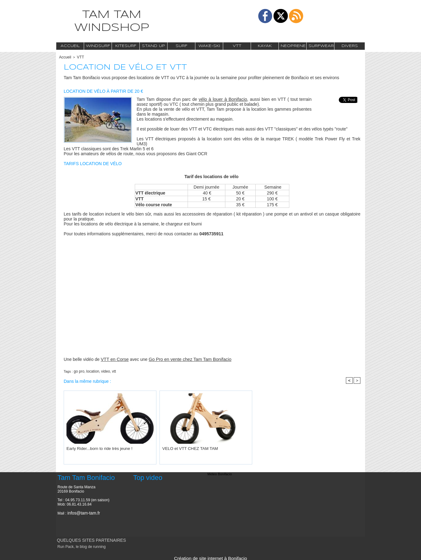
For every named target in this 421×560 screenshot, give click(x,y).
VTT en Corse (114, 358)
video (103, 370)
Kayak (265, 46)
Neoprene (293, 46)
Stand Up (153, 46)
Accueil (70, 46)
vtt (111, 370)
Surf (181, 46)
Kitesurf (125, 46)
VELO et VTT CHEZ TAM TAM (185, 447)
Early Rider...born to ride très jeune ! (93, 447)
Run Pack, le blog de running (78, 545)
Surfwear (321, 46)
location (91, 370)
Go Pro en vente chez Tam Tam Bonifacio (187, 358)
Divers (350, 46)
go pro (78, 370)
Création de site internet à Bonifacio (210, 556)
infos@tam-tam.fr (81, 512)
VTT (237, 46)
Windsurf (98, 46)
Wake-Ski (209, 46)
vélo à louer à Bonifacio (222, 98)
